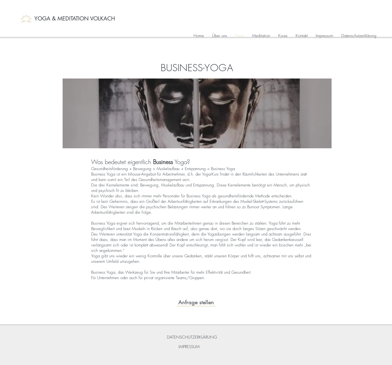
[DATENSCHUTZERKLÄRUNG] (192, 337)
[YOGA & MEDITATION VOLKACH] (75, 18)
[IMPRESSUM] (189, 347)
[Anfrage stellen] (196, 302)
